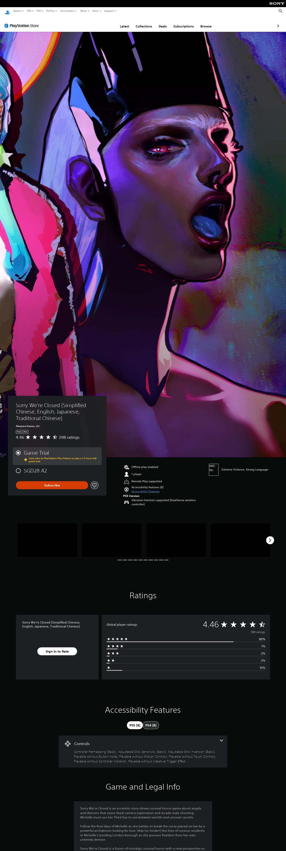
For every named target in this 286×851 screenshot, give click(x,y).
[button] (145, 488)
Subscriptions (160, 22)
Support (109, 11)
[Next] (270, 536)
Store (95, 11)
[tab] (135, 721)
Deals (139, 22)
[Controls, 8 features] (143, 748)
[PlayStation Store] (22, 21)
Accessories (67, 11)
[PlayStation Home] (7, 11)
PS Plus (50, 11)
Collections (120, 22)
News (83, 11)
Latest (101, 22)
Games (17, 11)
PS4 (39, 11)
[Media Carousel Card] (47, 536)
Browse (182, 22)
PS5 (29, 11)
